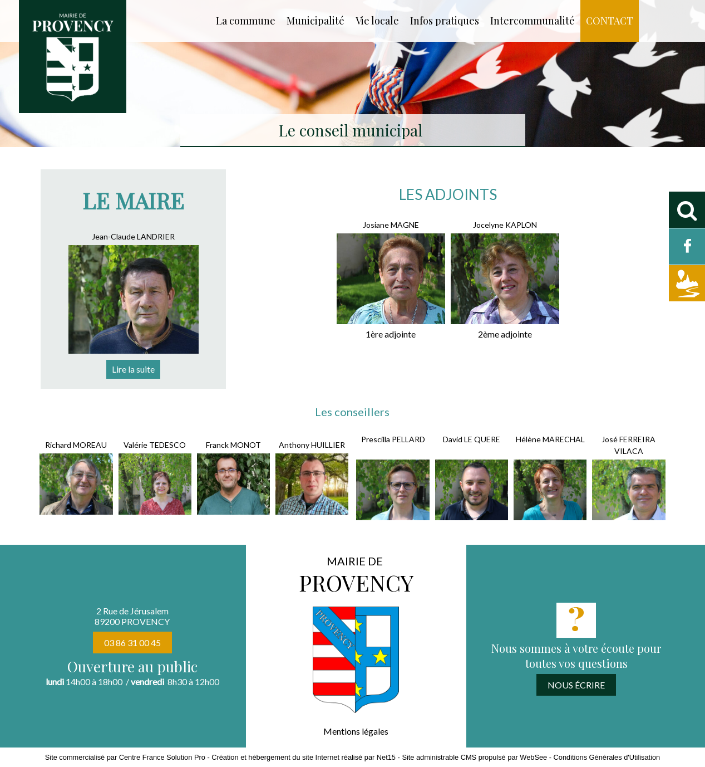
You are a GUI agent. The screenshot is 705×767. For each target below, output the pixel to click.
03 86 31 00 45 (132, 642)
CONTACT (609, 20)
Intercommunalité (532, 20)
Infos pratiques (444, 20)
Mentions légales (355, 731)
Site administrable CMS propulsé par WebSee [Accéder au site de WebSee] (474, 757)
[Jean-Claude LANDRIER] (133, 238)
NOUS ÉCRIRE (576, 685)
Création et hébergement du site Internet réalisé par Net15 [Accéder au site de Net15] (303, 757)
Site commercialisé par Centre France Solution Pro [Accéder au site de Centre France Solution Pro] (125, 757)
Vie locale (377, 20)
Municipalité (315, 20)
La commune (245, 20)
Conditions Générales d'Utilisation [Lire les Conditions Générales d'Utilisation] (607, 757)
